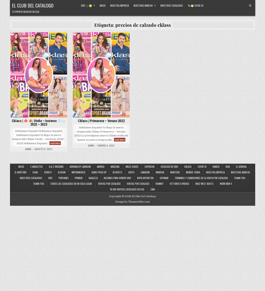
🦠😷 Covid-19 (195, 5)
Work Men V (226, 184)
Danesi (216, 167)
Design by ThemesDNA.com (132, 201)
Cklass (188, 167)
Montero (175, 172)
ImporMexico (78, 172)
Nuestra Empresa (119, 5)
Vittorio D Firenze (179, 184)
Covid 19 (202, 167)
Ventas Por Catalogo (138, 184)
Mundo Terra (193, 172)
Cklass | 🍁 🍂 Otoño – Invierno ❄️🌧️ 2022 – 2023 (39, 122)
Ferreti (48, 172)
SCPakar (164, 178)
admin (28, 149)
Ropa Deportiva (145, 178)
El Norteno (20, 172)
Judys (131, 172)
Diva (228, 167)
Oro (50, 178)
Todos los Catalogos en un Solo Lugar (71, 184)
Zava (152, 189)
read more (55, 143)
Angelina (114, 167)
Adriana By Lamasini (80, 167)
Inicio (103, 5)
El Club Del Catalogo (33, 5)
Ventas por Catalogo (109, 184)
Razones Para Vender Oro (117, 178)
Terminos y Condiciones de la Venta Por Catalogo (201, 178)
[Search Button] (250, 5)
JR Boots (117, 172)
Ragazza (93, 178)
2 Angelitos (36, 167)
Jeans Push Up (99, 172)
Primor (79, 178)
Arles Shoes (132, 167)
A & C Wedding (56, 167)
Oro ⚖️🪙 (86, 5)
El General (241, 167)
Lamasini (145, 172)
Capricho (150, 167)
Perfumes (63, 178)
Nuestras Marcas (143, 5)
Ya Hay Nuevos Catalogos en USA (127, 189)
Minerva (160, 172)
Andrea (100, 167)
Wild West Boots (204, 184)
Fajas (35, 172)
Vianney (159, 184)
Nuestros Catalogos (171, 5)
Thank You (239, 178)
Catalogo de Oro (169, 167)
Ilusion (62, 172)
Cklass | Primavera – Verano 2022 (101, 121)
